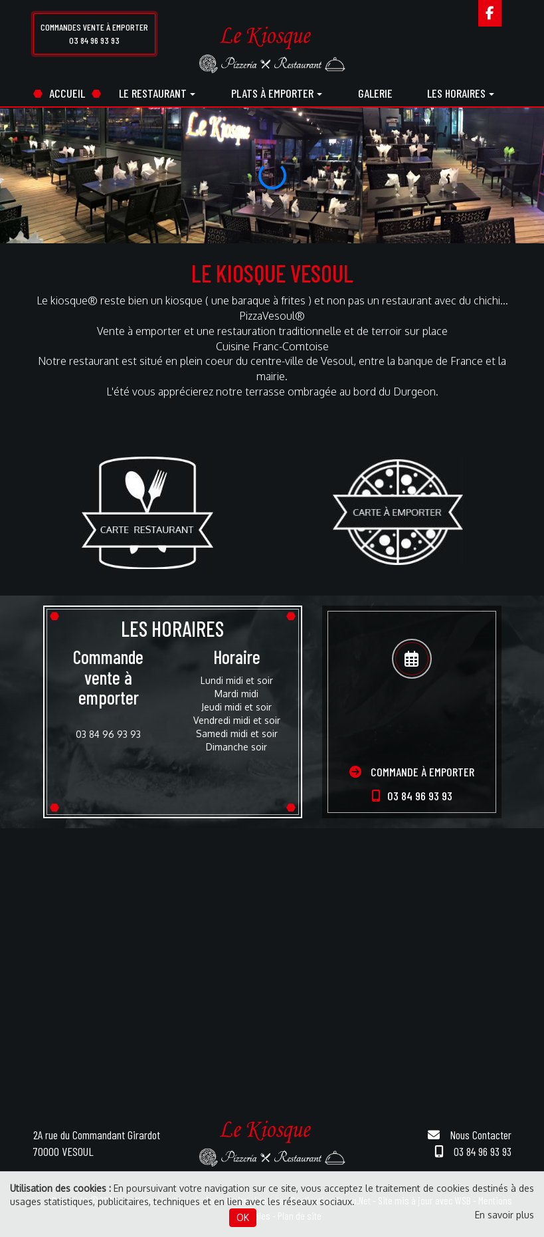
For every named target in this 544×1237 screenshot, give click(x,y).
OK (242, 1217)
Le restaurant (157, 93)
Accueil (67, 93)
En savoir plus (504, 1214)
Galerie (375, 93)
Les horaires (460, 93)
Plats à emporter (276, 93)
